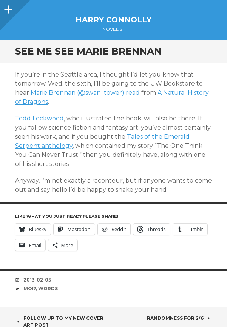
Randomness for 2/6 (179, 318)
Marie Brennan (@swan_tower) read (85, 92)
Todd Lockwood (39, 118)
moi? (29, 288)
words (48, 288)
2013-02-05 (37, 280)
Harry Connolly (113, 19)
